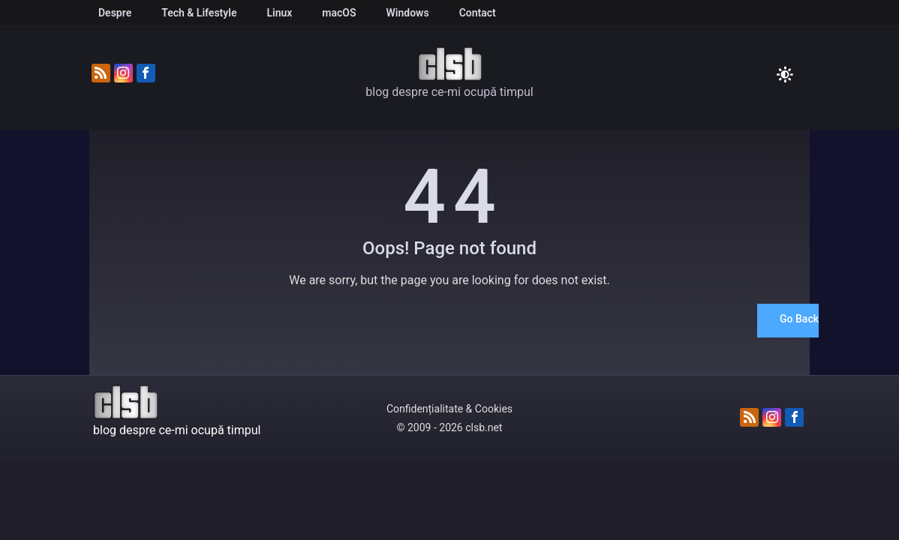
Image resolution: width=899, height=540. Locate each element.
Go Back (799, 319)
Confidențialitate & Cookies (449, 409)
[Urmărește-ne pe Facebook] (146, 74)
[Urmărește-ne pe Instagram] (123, 74)
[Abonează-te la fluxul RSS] (101, 74)
